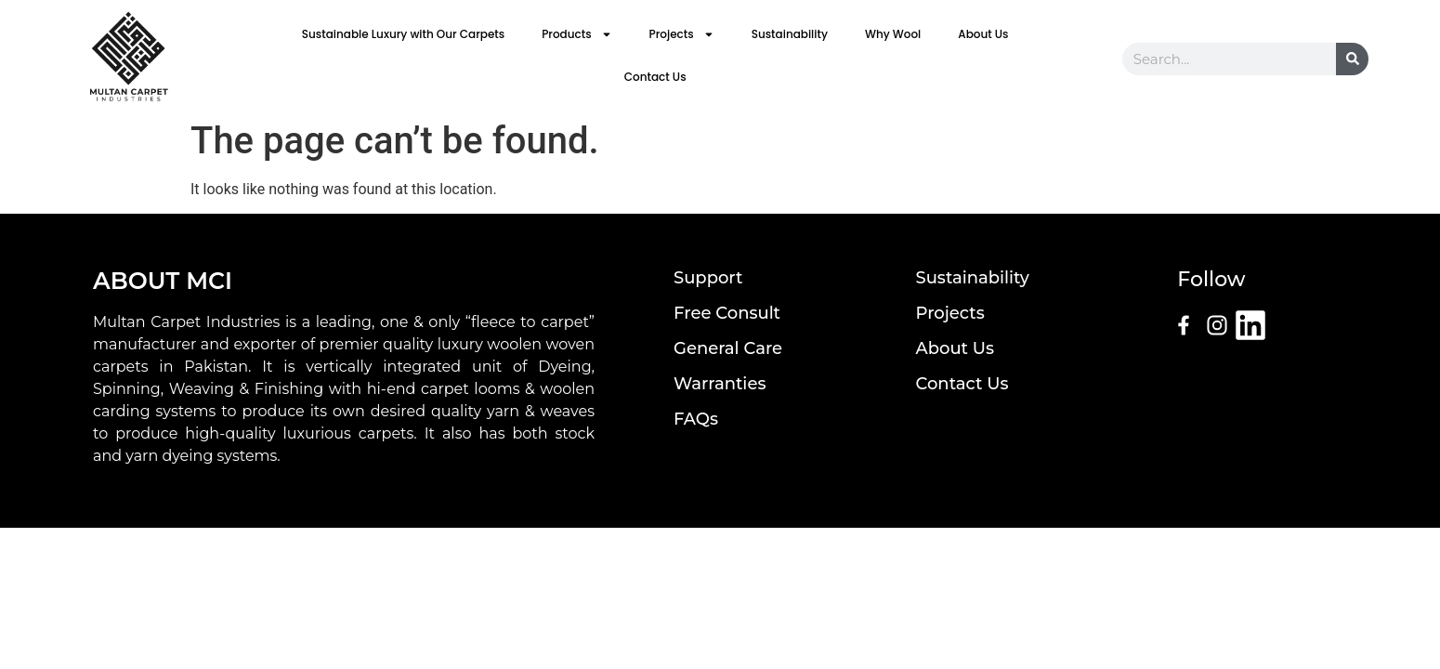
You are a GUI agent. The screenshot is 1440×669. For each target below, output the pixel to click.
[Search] (1352, 59)
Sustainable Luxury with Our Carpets (403, 34)
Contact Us (655, 77)
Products (576, 34)
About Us (983, 34)
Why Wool (893, 34)
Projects (681, 34)
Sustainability (790, 34)
